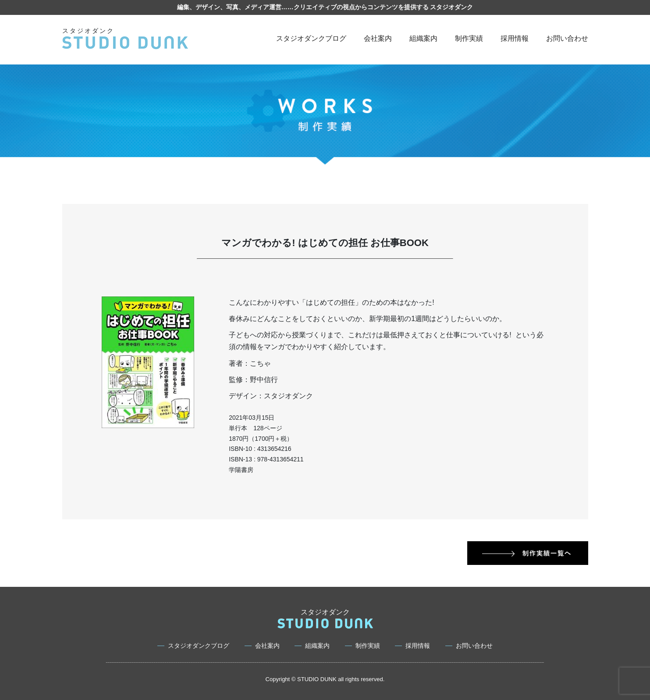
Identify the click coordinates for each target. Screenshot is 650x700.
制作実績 (469, 38)
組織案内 (423, 38)
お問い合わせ (567, 38)
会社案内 (378, 38)
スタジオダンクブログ (311, 38)
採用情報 (515, 38)
